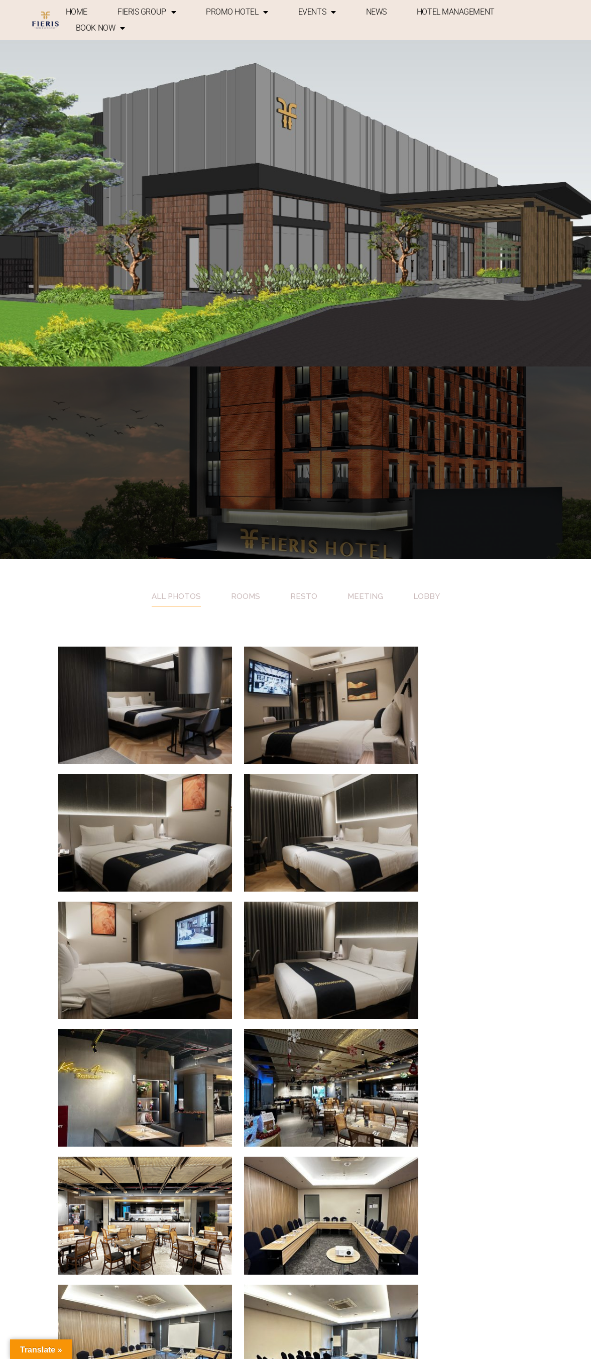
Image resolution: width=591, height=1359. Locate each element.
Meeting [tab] (366, 596)
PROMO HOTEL (237, 12)
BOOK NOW (100, 28)
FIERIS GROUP (146, 12)
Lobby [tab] (428, 596)
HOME (76, 12)
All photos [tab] (175, 596)
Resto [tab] (304, 596)
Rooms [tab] (246, 596)
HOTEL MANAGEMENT (456, 12)
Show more (296, 1107)
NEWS (376, 12)
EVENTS (317, 12)
